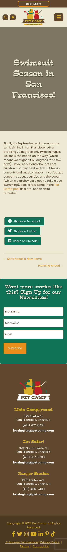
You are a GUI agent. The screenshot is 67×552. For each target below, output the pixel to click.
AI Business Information (21, 542)
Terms (24, 546)
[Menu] (58, 17)
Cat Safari (33, 441)
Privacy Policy (49, 542)
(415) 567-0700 (34, 457)
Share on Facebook (27, 221)
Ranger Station (33, 473)
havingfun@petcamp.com (33, 431)
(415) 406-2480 (33, 489)
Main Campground (33, 409)
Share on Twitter (25, 231)
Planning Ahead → (50, 266)
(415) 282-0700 (33, 425)
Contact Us (41, 546)
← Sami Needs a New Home (23, 259)
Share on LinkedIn (25, 241)
